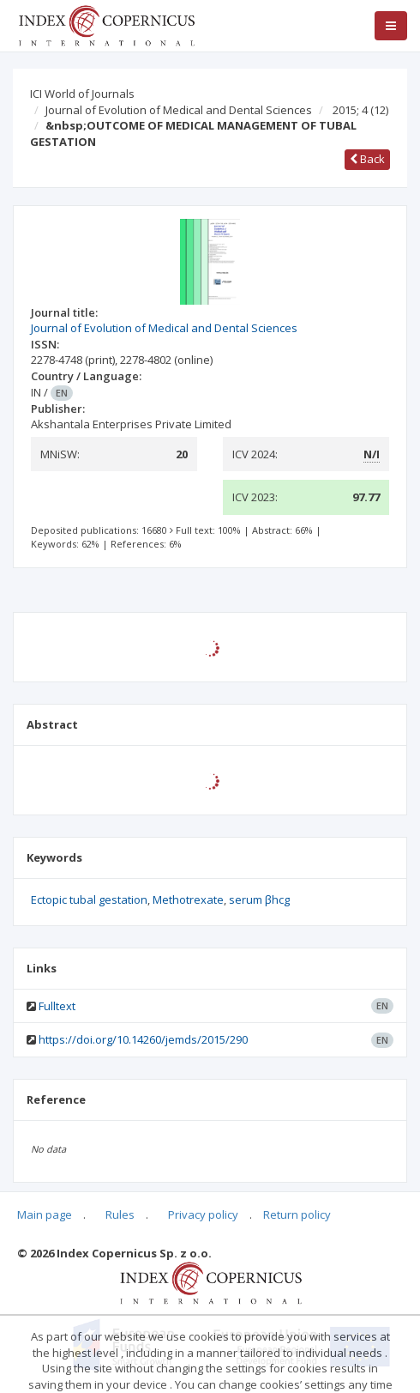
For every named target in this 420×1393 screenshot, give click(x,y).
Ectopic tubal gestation (89, 899)
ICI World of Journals (82, 93)
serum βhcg (259, 899)
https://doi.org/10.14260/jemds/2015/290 (143, 1039)
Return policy (297, 1214)
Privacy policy (203, 1214)
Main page (44, 1214)
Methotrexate (188, 899)
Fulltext (57, 1006)
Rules (120, 1214)
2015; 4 (360, 110)
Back (367, 159)
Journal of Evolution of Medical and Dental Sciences (178, 110)
